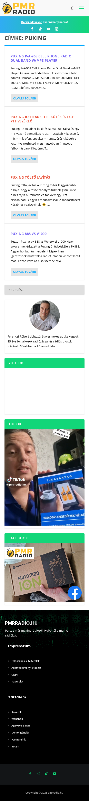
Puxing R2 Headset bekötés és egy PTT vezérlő (42, 119)
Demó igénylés (20, 732)
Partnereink (18, 739)
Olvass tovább (24, 98)
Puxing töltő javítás (30, 177)
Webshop (17, 719)
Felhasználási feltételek (25, 661)
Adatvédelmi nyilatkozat (26, 667)
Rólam (41, 346)
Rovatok (16, 712)
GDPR (14, 674)
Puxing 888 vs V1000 (29, 234)
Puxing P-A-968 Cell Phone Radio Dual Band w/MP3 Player (41, 58)
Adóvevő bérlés (20, 725)
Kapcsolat (17, 681)
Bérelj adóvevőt (31, 22)
